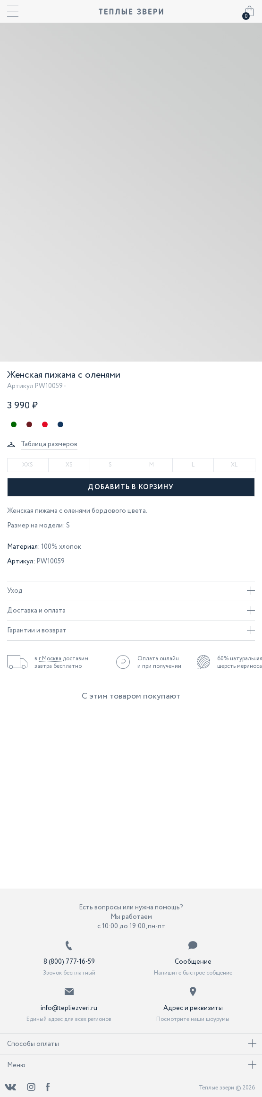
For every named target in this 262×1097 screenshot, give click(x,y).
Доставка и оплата (131, 610)
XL (234, 465)
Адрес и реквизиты (193, 1008)
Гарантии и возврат (131, 630)
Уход (131, 591)
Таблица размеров (49, 444)
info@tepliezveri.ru (69, 1008)
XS (69, 465)
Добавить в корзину (131, 487)
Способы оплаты (131, 1044)
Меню (131, 1065)
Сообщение (193, 962)
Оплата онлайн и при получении (159, 663)
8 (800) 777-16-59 (69, 962)
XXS (27, 465)
